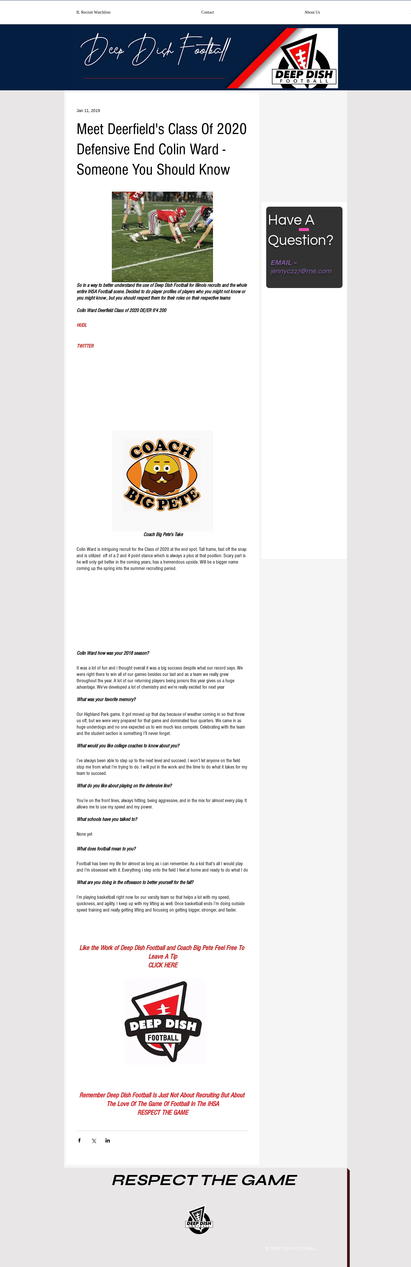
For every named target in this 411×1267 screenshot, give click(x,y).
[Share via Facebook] (79, 1140)
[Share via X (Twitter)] (93, 1140)
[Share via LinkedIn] (107, 1140)
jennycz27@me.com (300, 271)
